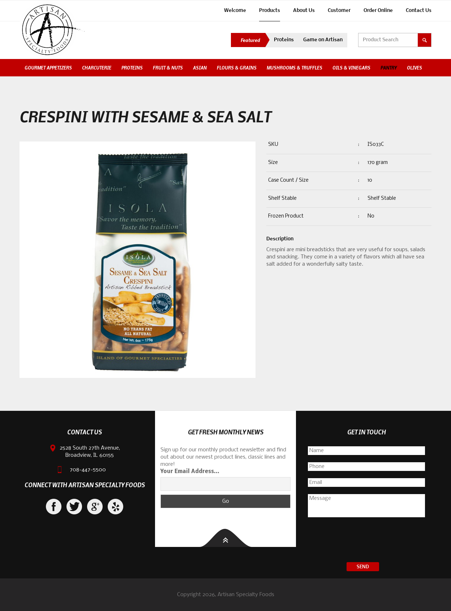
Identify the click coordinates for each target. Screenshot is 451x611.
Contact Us (418, 10)
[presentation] (366, 541)
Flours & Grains (237, 68)
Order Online (378, 10)
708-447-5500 (88, 470)
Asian (200, 68)
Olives (414, 68)
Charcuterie (96, 68)
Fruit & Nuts (168, 68)
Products (269, 10)
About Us (304, 10)
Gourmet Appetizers (48, 68)
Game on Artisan (323, 40)
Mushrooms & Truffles (294, 68)
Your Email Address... (189, 472)
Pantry (389, 68)
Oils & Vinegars (351, 68)
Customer (339, 10)
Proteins (284, 40)
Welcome (235, 10)
